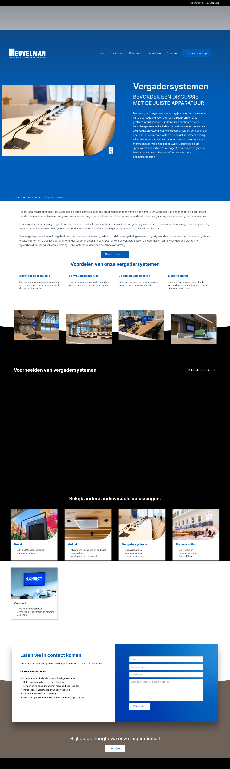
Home (101, 53)
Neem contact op (197, 53)
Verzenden (139, 706)
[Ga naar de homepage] (27, 53)
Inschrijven (115, 748)
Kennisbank (154, 53)
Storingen (214, 3)
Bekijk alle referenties (199, 370)
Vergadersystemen (53, 197)
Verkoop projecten (32, 197)
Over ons (171, 53)
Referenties (136, 53)
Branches (115, 53)
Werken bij (199, 3)
